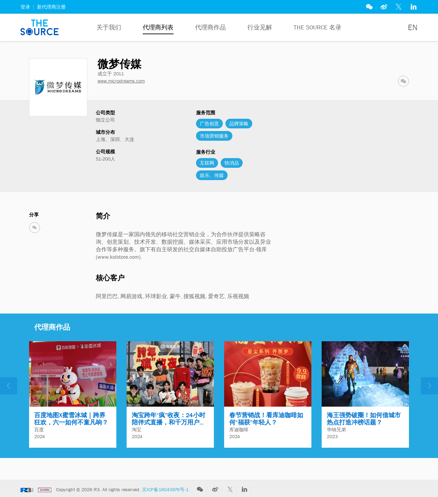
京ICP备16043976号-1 (165, 489)
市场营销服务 (214, 136)
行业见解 (259, 27)
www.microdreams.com (121, 81)
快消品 (231, 163)
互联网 (207, 163)
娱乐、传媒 (212, 175)
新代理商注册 (51, 7)
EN (412, 27)
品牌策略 (238, 123)
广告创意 (209, 123)
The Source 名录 (318, 27)
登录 (25, 7)
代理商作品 (210, 27)
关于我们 (108, 27)
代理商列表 (158, 27)
